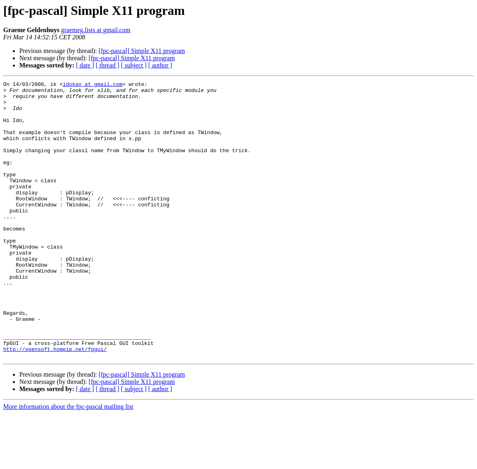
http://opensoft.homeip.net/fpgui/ (54, 403)
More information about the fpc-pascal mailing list (68, 462)
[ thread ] (107, 65)
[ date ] (85, 65)
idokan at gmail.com (92, 85)
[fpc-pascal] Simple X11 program (141, 50)
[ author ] (160, 65)
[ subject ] (134, 65)
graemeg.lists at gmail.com (95, 30)
